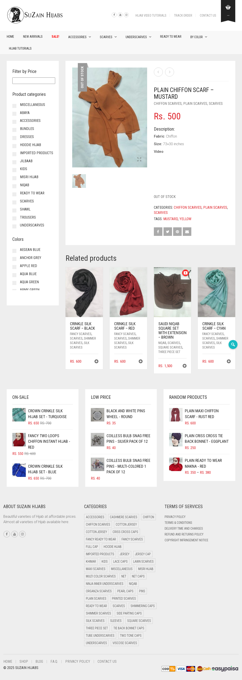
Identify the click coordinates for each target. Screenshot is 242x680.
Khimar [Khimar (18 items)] (91, 561)
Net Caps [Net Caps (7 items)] (138, 576)
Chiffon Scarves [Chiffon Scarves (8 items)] (98, 524)
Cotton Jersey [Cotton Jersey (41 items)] (126, 524)
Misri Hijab (29, 177)
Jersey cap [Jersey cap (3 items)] (143, 554)
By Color (196, 37)
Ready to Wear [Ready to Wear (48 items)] (96, 606)
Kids (23, 169)
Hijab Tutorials (20, 48)
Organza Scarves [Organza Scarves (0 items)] (99, 591)
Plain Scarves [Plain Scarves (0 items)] (96, 598)
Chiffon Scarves (168, 103)
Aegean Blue (30, 250)
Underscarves (136, 37)
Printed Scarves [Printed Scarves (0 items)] (124, 598)
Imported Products (36, 153)
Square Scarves (170, 347)
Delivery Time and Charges (184, 528)
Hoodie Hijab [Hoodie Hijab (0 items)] (113, 546)
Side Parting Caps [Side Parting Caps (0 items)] (129, 613)
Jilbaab (26, 161)
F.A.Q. (54, 661)
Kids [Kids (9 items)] (105, 561)
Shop (24, 661)
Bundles (27, 129)
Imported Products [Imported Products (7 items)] (100, 554)
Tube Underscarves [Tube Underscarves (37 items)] (100, 635)
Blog (39, 661)
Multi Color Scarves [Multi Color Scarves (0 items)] (101, 576)
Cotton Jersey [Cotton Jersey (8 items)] (96, 532)
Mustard (170, 219)
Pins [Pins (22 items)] (142, 591)
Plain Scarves (195, 103)
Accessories (77, 37)
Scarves (106, 37)
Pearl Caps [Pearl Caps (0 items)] (125, 591)
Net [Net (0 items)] (123, 576)
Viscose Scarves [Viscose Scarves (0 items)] (125, 643)
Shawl (25, 209)
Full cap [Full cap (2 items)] (92, 546)
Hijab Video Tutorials (150, 15)
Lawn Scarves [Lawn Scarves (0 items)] (143, 561)
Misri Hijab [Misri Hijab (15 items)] (145, 569)
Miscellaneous (32, 105)
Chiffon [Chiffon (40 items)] (148, 517)
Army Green (29, 290)
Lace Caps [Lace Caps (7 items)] (120, 561)
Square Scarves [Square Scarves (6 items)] (139, 621)
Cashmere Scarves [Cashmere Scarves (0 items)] (123, 517)
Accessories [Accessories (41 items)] (95, 517)
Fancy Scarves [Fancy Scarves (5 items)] (132, 539)
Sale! (55, 36)
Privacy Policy (175, 517)
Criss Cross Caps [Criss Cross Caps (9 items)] (125, 532)
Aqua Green (29, 282)
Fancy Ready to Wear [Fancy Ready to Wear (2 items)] (101, 539)
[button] (96, 362)
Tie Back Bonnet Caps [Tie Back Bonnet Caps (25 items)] (128, 628)
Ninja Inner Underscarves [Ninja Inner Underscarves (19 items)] (104, 584)
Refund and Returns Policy (184, 534)
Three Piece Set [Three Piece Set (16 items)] (97, 628)
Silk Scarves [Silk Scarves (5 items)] (95, 621)
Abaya (25, 113)
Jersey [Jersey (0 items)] (124, 554)
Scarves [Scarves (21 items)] (119, 606)
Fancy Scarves (81, 334)
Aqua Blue (28, 274)
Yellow (185, 219)
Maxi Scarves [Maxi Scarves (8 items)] (95, 569)
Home (10, 36)
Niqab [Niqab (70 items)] (133, 584)
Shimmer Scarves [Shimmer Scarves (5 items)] (98, 613)
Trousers (28, 217)
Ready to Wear (170, 36)
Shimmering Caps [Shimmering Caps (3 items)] (143, 606)
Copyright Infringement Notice (186, 540)
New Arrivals (33, 36)
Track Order (183, 15)
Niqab (162, 343)
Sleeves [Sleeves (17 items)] (116, 621)
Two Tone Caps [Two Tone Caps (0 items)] (131, 635)
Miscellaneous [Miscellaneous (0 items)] (122, 569)
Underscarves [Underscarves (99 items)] (96, 643)
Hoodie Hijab (30, 145)
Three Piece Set (169, 352)
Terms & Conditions (178, 522)
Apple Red (28, 266)
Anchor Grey (30, 258)
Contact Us (208, 15)
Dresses (27, 137)
